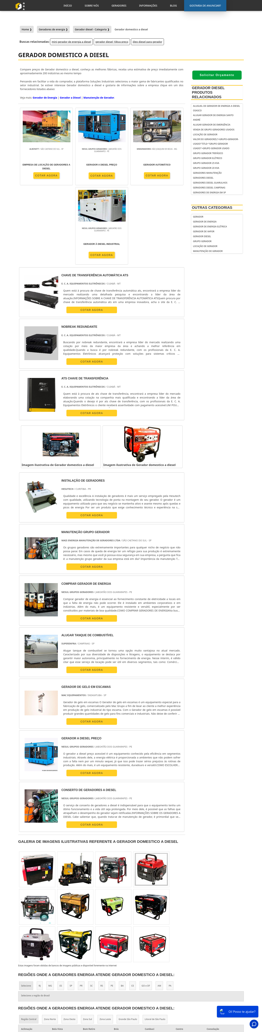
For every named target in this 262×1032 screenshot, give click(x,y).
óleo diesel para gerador (147, 41)
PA (170, 906)
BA (122, 906)
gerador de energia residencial (150, 984)
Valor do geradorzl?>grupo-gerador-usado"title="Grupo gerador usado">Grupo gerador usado (216, 144)
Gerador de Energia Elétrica (210, 226)
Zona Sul (87, 939)
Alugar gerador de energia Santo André (213, 117)
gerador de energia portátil (155, 977)
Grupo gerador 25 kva (206, 163)
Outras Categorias (212, 208)
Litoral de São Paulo (155, 939)
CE (132, 906)
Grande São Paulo (128, 939)
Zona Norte (50, 939)
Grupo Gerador (202, 241)
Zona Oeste (69, 939)
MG (50, 906)
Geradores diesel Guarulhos (210, 182)
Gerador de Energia (205, 221)
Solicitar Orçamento (217, 75)
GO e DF (146, 906)
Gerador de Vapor (203, 231)
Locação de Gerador (205, 134)
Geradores (216, 995)
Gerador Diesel (202, 236)
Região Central (28, 939)
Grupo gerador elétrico (207, 158)
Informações (218, 999)
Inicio (213, 985)
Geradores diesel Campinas (209, 187)
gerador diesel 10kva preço (111, 41)
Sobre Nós (216, 990)
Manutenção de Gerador (208, 251)
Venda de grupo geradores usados (214, 129)
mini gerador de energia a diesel (71, 41)
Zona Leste (105, 939)
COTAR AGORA (39, 175)
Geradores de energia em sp (209, 192)
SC (91, 906)
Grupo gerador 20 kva (206, 168)
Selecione (26, 906)
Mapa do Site (218, 1004)
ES (60, 906)
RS (101, 906)
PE (112, 906)
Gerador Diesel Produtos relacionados (208, 92)
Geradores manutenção (207, 172)
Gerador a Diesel (70, 97)
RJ (40, 906)
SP (71, 906)
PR (81, 906)
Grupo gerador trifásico (208, 153)
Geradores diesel (203, 177)
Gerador (198, 216)
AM (159, 906)
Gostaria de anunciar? (219, 977)
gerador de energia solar (154, 991)
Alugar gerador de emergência (211, 124)
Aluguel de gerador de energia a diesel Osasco (216, 108)
